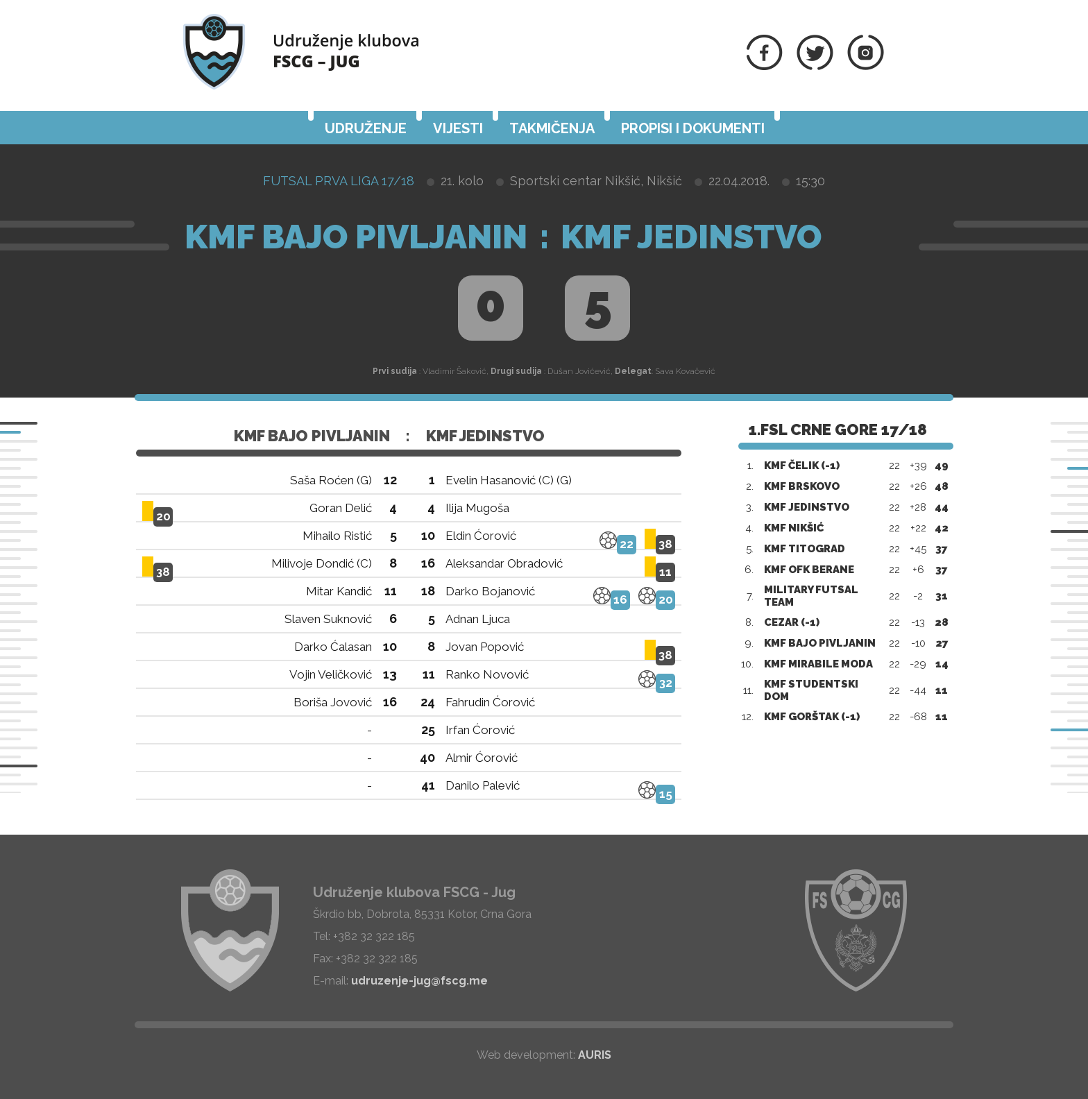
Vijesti (458, 128)
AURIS (594, 1055)
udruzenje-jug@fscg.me (419, 980)
